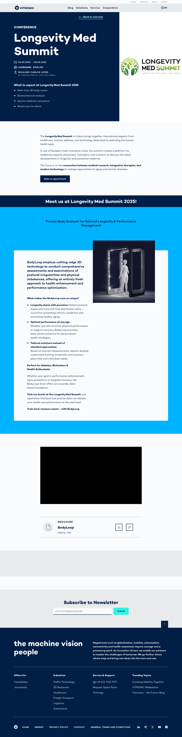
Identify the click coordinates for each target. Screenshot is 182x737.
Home (25, 727)
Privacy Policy (58, 727)
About (154, 2)
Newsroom (144, 2)
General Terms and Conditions (110, 727)
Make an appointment (55, 178)
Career (133, 2)
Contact (164, 2)
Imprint (39, 727)
